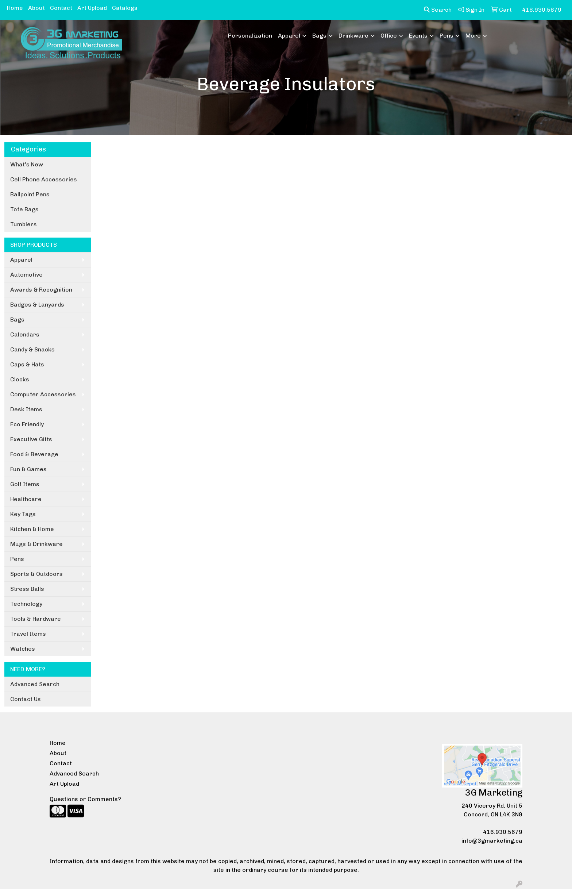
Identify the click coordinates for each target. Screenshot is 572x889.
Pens (446, 35)
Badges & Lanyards (37, 304)
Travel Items (28, 633)
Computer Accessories (43, 394)
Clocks (19, 379)
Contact (61, 7)
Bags (319, 35)
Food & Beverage (34, 454)
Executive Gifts (31, 439)
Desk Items (26, 409)
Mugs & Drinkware (36, 543)
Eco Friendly (27, 424)
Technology (26, 603)
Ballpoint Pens (30, 194)
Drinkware (353, 35)
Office (388, 35)
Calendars (24, 334)
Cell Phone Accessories (43, 179)
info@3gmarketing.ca (491, 840)
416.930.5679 (502, 831)
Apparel (289, 35)
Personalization (250, 35)
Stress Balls (27, 588)
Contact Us (25, 699)
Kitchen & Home (32, 529)
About (36, 7)
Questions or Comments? (85, 799)
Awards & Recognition (41, 289)
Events (418, 35)
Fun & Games (28, 469)
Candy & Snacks (32, 349)
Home (15, 7)
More (473, 35)
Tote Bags (24, 209)
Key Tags (23, 514)
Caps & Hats (27, 364)
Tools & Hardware (35, 618)
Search (438, 9)
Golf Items (24, 484)
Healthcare (26, 499)
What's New (26, 164)
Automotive (26, 274)
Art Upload (92, 7)
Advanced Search (34, 684)
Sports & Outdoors (36, 573)
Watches (22, 648)
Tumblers (23, 224)
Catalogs (125, 7)
